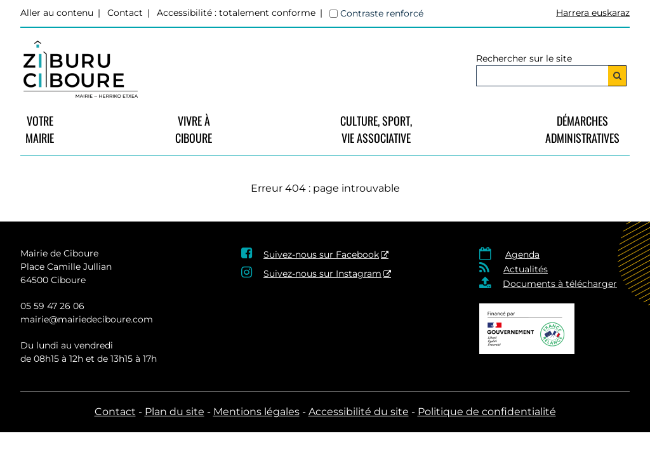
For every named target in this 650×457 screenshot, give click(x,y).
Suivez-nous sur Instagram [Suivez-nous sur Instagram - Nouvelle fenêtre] (322, 273)
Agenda (522, 254)
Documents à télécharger (560, 283)
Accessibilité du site (358, 412)
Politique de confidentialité (487, 412)
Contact (125, 12)
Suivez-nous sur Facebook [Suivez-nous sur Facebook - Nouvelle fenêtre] (321, 254)
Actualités (525, 269)
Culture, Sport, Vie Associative (376, 129)
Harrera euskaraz (593, 12)
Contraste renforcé (381, 13)
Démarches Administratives (582, 129)
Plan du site (174, 412)
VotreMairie (39, 129)
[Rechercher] (617, 75)
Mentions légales (256, 412)
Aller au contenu (56, 12)
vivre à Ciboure (193, 129)
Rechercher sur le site (524, 58)
